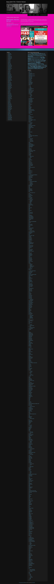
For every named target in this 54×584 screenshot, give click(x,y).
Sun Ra (30, 506)
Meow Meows (30, 339)
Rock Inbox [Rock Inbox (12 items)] (37, 64)
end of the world (31, 212)
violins (29, 552)
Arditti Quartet (30, 92)
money (29, 352)
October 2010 (9, 97)
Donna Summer (31, 195)
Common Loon (30, 163)
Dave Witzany (30, 179)
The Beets (30, 519)
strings (30, 544)
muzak (29, 363)
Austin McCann (30, 100)
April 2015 (9, 62)
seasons (30, 470)
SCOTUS (30, 467)
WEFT (29, 558)
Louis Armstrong (31, 328)
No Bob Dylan (30, 368)
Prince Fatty (30, 404)
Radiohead (30, 417)
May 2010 (9, 101)
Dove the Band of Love (32, 192)
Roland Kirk (30, 450)
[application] (34, 27)
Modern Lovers (30, 351)
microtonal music (31, 343)
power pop (30, 402)
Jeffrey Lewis (30, 289)
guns (29, 248)
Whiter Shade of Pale (32, 406)
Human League (30, 275)
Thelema (31, 157)
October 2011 (9, 86)
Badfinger (30, 108)
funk (29, 234)
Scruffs (29, 468)
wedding (30, 557)
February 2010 (9, 104)
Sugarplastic (30, 504)
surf (29, 507)
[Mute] (43, 26)
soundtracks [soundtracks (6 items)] (44, 65)
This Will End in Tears (31, 528)
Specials (30, 496)
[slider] (33, 26)
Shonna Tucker (30, 478)
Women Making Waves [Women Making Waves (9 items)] (35, 68)
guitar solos (30, 247)
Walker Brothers (31, 466)
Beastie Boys (30, 112)
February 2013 (9, 79)
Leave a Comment (9, 26)
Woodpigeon (30, 564)
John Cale (30, 294)
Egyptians (31, 441)
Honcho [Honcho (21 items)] (30, 56)
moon (29, 355)
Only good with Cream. (31, 380)
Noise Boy (31, 198)
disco (29, 193)
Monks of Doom (31, 354)
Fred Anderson (30, 232)
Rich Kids (30, 433)
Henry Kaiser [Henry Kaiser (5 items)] (44, 55)
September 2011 (10, 87)
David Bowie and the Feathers (33, 181)
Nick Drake (30, 366)
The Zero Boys (30, 524)
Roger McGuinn (31, 141)
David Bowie (30, 180)
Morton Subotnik (31, 357)
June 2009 (9, 111)
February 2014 (9, 74)
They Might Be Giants (31, 527)
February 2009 (9, 115)
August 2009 (9, 109)
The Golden (31, 571)
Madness (30, 332)
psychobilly (30, 410)
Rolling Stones (30, 453)
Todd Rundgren (30, 531)
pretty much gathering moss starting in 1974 (34, 403)
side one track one (31, 480)
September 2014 (10, 68)
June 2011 (9, 90)
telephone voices (31, 513)
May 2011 (9, 91)
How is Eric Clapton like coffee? (32, 274)
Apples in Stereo (31, 91)
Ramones (30, 422)
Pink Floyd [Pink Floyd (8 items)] (40, 60)
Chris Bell (31, 123)
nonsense (30, 369)
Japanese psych (31, 284)
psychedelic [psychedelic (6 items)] (36, 61)
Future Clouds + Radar (31, 235)
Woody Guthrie (30, 565)
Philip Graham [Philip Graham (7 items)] (35, 60)
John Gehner (30, 297)
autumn (30, 471)
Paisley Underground (31, 383)
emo (29, 211)
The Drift (31, 464)
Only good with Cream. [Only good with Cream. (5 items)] (38, 59)
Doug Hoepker (30, 197)
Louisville (30, 329)
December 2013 (10, 76)
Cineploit (30, 155)
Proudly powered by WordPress (22, 582)
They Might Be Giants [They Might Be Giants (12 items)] (35, 66)
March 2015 (9, 63)
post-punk (30, 401)
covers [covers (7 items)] (40, 54)
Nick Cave (30, 365)
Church (30, 152)
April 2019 (9, 55)
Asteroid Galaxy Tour (31, 98)
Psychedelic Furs (31, 408)
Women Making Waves (31, 563)
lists (29, 321)
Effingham (31, 201)
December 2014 (10, 65)
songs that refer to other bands (32, 490)
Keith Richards (31, 454)
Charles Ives (30, 149)
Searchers (30, 469)
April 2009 (9, 113)
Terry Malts (30, 517)
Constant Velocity (31, 164)
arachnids (31, 94)
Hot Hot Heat (30, 272)
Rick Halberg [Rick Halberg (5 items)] (34, 62)
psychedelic (30, 407)
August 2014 (9, 69)
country (30, 166)
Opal (29, 381)
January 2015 (9, 64)
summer (31, 472)
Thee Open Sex (31, 525)
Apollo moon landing (31, 90)
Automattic (33, 582)
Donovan (30, 196)
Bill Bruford (30, 124)
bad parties (30, 107)
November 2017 (10, 56)
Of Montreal (30, 378)
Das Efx (30, 178)
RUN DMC (30, 456)
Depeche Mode (11, 24)
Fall (29, 220)
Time (29, 530)
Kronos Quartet (30, 313)
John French (30, 296)
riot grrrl (30, 438)
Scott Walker (30, 462)
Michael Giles (30, 342)
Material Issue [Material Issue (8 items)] (31, 58)
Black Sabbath (30, 126)
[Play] (22, 26)
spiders (31, 95)
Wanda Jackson (31, 555)
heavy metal (30, 257)
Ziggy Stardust (31, 184)
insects (30, 96)
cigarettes (30, 154)
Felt (29, 223)
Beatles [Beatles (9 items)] (40, 53)
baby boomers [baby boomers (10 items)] (34, 53)
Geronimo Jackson (32, 325)
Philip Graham (30, 392)
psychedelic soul (31, 409)
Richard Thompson (31, 434)
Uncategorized (30, 539)
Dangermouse (30, 176)
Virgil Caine (30, 553)
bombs (29, 129)
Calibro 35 (30, 143)
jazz (29, 287)
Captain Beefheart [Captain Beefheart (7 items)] (34, 54)
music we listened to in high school (33, 362)
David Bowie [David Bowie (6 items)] (43, 54)
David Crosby (31, 138)
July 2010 (9, 99)
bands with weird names (31, 110)
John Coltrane (30, 295)
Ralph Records (30, 421)
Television (30, 515)
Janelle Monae (30, 283)
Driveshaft (31, 324)
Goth (29, 244)
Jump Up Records (31, 302)
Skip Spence (30, 483)
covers (29, 168)
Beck (29, 115)
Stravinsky (30, 501)
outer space (30, 382)
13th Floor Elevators (32, 448)
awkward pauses (31, 101)
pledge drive (30, 395)
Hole (29, 262)
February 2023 (9, 54)
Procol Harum (30, 405)
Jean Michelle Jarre (31, 288)
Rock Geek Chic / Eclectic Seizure (16, 2)
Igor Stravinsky (30, 278)
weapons (30, 556)
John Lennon (31, 114)
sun (29, 505)
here (28, 21)
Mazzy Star (30, 337)
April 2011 (9, 92)
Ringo (29, 436)
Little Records (30, 322)
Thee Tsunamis (30, 526)
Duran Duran (30, 207)
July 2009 (9, 110)
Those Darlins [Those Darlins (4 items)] (43, 66)
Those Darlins (30, 529)
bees (31, 97)
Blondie (30, 128)
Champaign (31, 200)
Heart (29, 256)
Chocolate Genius (31, 151)
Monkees (30, 353)
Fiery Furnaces (30, 224)
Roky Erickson (30, 447)
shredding (30, 479)
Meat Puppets (30, 338)
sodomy (30, 489)
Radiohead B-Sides (32, 418)
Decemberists (30, 189)
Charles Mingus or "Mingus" (32, 150)
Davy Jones (31, 182)
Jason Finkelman (31, 285)
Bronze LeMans (31, 315)
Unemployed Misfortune (31, 540)
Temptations (30, 516)
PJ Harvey (30, 394)
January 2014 (9, 75)
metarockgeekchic (31, 340)
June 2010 (9, 100)
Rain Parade (30, 420)
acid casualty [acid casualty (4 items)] (29, 53)
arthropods (30, 93)
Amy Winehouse (31, 82)
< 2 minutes (31, 371)
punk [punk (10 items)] (39, 61)
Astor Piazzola (30, 99)
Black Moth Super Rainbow (32, 125)
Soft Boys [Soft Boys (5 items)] (38, 65)
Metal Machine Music (32, 327)
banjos (30, 542)
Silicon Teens (30, 481)
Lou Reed (30, 326)
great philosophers (31, 245)
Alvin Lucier (30, 80)
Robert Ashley (30, 439)
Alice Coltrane (30, 76)
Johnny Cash (30, 301)
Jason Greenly (30, 286)
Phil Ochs (30, 391)
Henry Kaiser (30, 258)
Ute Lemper (30, 546)
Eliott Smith (30, 210)
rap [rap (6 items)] (31, 62)
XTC (29, 568)
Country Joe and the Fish (32, 167)
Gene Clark (31, 139)
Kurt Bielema (30, 314)
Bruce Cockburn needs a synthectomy (33, 135)
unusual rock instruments (32, 541)
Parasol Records (31, 384)
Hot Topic (30, 273)
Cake (29, 142)
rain (29, 419)
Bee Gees (30, 116)
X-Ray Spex (30, 567)
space (29, 495)
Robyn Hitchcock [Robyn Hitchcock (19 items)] (34, 63)
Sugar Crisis (30, 503)
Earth (29, 208)
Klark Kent (30, 309)
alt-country (30, 79)
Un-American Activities (31, 538)
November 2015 (10, 57)
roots (29, 455)
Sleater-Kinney (30, 484)
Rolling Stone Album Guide (32, 452)
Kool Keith (30, 312)
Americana (30, 81)
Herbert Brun (30, 260)
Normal (30, 202)
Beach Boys (30, 111)
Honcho (30, 269)
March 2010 (9, 103)
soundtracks (30, 494)
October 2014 (9, 67)
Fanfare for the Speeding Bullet (32, 221)
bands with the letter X (31, 109)
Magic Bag (31, 316)
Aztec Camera (30, 102)
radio (29, 415)
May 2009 (9, 112)
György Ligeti (30, 250)
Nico (29, 367)
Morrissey (30, 356)
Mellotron (31, 543)
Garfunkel (30, 236)
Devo (14, 24)
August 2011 (9, 88)
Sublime (30, 502)
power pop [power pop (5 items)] (31, 61)
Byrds (29, 137)
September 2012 (10, 80)
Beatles (30, 113)
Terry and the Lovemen (32, 570)
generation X (30, 239)
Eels (29, 209)
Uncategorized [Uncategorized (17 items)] (35, 67)
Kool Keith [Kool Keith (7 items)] (42, 56)
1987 (31, 576)
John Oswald (30, 298)
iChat (29, 276)
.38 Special (30, 71)
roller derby (30, 451)
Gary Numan (16, 24)
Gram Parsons (31, 140)
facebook (30, 219)
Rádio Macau (30, 416)
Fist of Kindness (31, 225)
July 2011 (9, 89)
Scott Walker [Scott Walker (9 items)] (34, 65)
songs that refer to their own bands (33, 491)
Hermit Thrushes (31, 261)
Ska (29, 482)
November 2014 (10, 66)
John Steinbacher (31, 300)
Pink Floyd (30, 393)
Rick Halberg (30, 435)
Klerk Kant (30, 310)
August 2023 (9, 53)
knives (29, 311)
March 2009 (9, 114)
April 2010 (9, 102)
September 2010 (10, 98)
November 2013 (10, 77)
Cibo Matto (30, 153)
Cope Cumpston (31, 165)
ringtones (30, 437)
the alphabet (30, 518)
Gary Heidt (30, 237)
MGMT (29, 341)
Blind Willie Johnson (31, 127)
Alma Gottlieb (30, 78)
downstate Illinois (31, 199)
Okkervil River (30, 379)
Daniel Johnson (30, 177)
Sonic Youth (30, 492)
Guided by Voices (31, 246)
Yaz (10, 25)
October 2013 (9, 78)
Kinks (29, 308)
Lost (29, 323)
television (30, 514)
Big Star (30, 121)
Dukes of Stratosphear (32, 569)
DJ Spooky (30, 194)
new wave (30, 364)
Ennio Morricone (31, 213)
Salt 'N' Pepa (30, 457)
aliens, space (30, 77)
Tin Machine (31, 183)
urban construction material (32, 545)
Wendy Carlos (8, 25)
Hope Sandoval (30, 271)
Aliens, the (31, 449)
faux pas (30, 222)
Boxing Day (31, 264)
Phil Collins (30, 390)
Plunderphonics (31, 299)
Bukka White (30, 136)
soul (29, 493)
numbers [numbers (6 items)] (32, 59)
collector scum (30, 162)
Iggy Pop (30, 277)
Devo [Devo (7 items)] (29, 55)
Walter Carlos (30, 554)
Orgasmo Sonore (32, 156)
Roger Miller (30, 446)
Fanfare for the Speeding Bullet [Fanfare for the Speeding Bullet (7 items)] (36, 55)
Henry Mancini (30, 259)
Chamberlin (30, 148)
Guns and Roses (31, 249)
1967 (30, 574)
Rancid (29, 423)
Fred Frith (30, 233)
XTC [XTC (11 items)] (42, 68)
